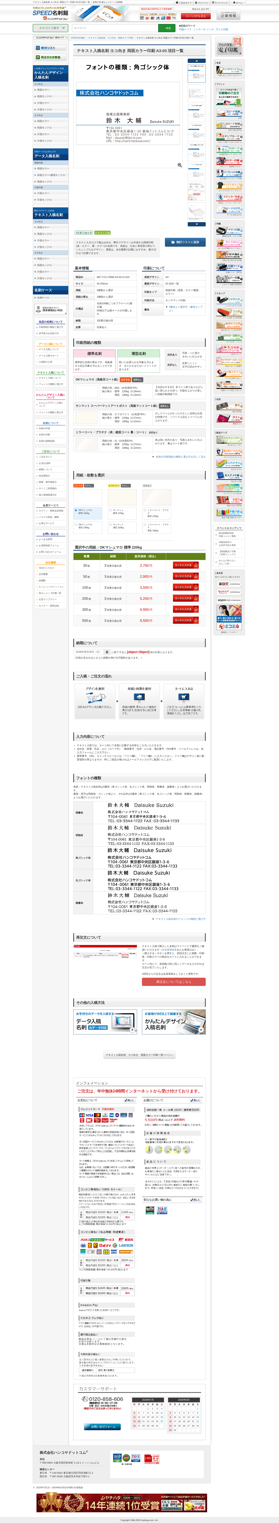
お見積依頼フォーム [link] (49, 545)
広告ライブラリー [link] (48, 599)
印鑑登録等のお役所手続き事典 (227, 543)
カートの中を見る (196, 16)
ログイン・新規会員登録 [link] (51, 510)
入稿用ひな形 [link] (45, 362)
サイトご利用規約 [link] (48, 488)
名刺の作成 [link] (44, 428)
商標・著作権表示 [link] (48, 482)
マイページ (203, 3)
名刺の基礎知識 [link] (46, 441)
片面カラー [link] (43, 102)
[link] (50, 73)
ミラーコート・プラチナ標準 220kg (158, 513)
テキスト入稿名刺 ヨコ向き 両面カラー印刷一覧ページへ (139, 1054)
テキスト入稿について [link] (50, 378)
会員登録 (169, 949)
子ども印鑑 (222, 29)
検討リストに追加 (185, 242)
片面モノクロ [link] (44, 109)
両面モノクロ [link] (44, 96)
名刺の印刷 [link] (44, 434)
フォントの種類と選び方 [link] (51, 384)
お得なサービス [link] (46, 523)
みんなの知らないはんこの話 (227, 562)
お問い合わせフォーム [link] (50, 552)
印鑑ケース (185, 29)
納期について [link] (45, 469)
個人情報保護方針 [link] (48, 494)
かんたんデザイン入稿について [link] (51, 404)
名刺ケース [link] (43, 297)
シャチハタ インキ (203, 29)
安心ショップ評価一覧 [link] (50, 593)
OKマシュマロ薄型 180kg (85, 526)
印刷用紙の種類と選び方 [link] (51, 327)
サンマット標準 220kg (118, 511)
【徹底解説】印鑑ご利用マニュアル (227, 553)
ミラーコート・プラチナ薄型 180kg (158, 527)
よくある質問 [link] (45, 539)
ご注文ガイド (185, 3)
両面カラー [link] (43, 89)
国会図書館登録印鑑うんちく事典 (227, 534)
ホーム (239, 3)
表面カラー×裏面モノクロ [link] (51, 175)
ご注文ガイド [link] (45, 456)
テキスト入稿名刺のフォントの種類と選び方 (181, 918)
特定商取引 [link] (44, 475)
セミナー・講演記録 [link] (49, 605)
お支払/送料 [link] (45, 463)
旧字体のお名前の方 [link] (49, 333)
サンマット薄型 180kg (118, 526)
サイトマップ (221, 3)
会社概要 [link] (43, 574)
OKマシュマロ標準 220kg (85, 511)
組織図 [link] (42, 580)
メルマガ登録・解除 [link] (49, 517)
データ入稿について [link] (49, 349)
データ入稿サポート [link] (49, 355)
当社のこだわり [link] (46, 568)
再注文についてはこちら (173, 982)
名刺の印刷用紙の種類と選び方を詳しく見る (181, 456)
